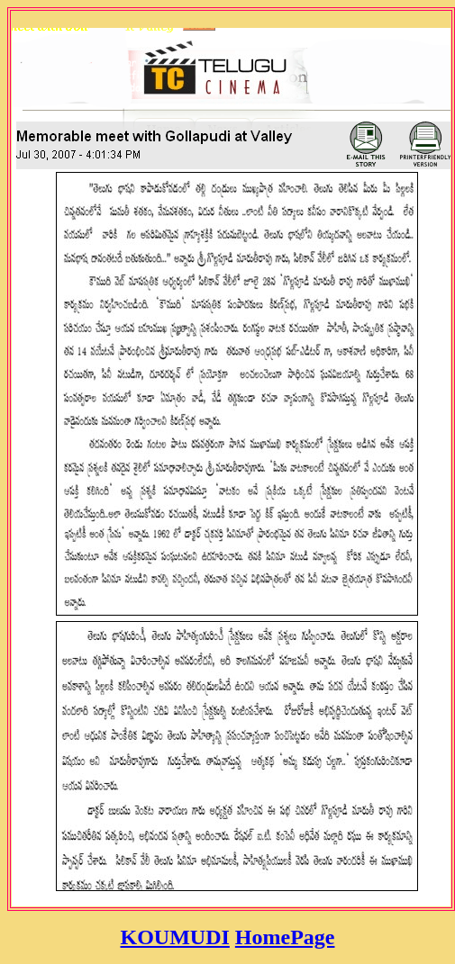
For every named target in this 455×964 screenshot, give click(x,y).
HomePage (285, 937)
